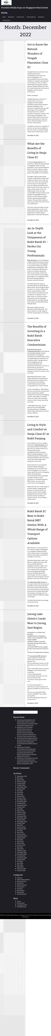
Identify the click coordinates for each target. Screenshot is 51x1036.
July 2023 (20, 845)
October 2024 (21, 821)
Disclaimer (41, 17)
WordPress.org (21, 943)
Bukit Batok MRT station (38, 614)
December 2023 (21, 836)
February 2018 (21, 905)
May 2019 (20, 883)
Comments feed (22, 941)
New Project (21, 926)
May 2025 (20, 814)
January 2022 (21, 863)
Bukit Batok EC (32, 269)
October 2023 (21, 839)
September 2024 (22, 823)
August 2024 (21, 825)
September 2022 (22, 858)
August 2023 (21, 843)
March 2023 (20, 847)
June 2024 (20, 829)
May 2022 (20, 861)
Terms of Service (31, 17)
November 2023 (22, 838)
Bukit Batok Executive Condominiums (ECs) (34, 364)
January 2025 (21, 820)
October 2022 (21, 856)
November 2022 (22, 854)
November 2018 (22, 890)
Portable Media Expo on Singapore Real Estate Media (24, 10)
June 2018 (20, 899)
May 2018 (20, 901)
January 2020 (21, 881)
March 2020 (20, 879)
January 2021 (21, 870)
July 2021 (20, 867)
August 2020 (21, 874)
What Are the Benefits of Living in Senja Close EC (37, 152)
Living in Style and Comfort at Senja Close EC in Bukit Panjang (37, 449)
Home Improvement (23, 916)
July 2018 (20, 897)
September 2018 (22, 894)
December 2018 (21, 888)
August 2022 (21, 859)
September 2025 (22, 812)
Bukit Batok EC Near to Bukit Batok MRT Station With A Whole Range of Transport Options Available (38, 554)
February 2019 (21, 887)
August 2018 (21, 896)
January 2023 (21, 850)
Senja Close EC (37, 166)
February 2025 (21, 818)
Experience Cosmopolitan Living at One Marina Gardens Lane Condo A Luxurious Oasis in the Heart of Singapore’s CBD (27, 797)
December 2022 (21, 852)
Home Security (21, 917)
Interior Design (22, 921)
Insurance (20, 919)
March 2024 (20, 832)
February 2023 (21, 849)
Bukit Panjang (39, 467)
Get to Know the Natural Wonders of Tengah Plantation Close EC (38, 56)
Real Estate (11, 17)
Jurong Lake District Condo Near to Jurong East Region (37, 654)
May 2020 (20, 876)
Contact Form (20, 17)
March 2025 (20, 816)
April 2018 (20, 903)
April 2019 (20, 885)
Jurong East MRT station (37, 692)
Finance (19, 914)
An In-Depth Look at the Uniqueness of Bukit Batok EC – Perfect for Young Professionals (39, 248)
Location (20, 925)
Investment (21, 923)
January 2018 (21, 907)
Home (4, 17)
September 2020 (22, 872)
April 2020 (20, 878)
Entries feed (21, 939)
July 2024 (20, 827)
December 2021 (21, 865)
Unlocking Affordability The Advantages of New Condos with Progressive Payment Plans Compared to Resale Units (27, 759)
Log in (19, 937)
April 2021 (20, 868)
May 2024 (20, 830)
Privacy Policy (6, 20)
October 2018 (21, 892)
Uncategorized (21, 930)
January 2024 (21, 834)
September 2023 (22, 841)
